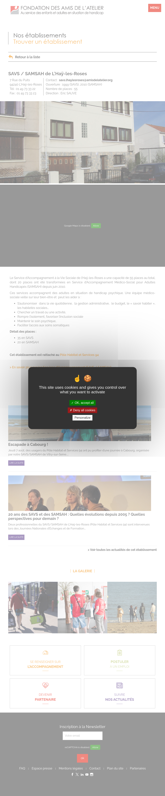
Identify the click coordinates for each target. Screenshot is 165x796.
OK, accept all (82, 402)
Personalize (82, 417)
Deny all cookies (82, 410)
